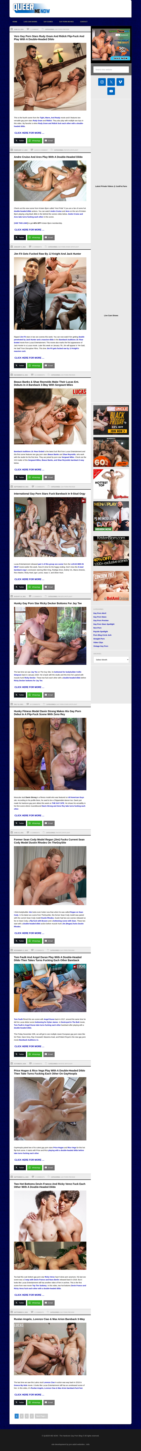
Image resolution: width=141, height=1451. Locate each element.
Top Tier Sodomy (39, 1286)
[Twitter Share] (20, 140)
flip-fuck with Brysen (39, 921)
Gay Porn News (99, 617)
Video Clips (98, 642)
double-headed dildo (22, 211)
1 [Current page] (16, 1416)
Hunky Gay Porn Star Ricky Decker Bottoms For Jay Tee (48, 603)
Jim (30, 912)
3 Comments (39, 487)
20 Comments (35, 704)
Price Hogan (58, 1148)
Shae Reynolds (69, 454)
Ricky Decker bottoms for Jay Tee (28, 681)
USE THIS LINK (20, 223)
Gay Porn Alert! (99, 613)
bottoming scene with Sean (64, 921)
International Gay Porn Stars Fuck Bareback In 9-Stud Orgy (49, 493)
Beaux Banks (53, 454)
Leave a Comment (41, 150)
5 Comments (37, 247)
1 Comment (34, 29)
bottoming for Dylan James (46, 1022)
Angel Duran (49, 1019)
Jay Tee (34, 672)
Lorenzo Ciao (49, 1382)
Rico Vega (72, 1148)
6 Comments (37, 1063)
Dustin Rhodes (47, 918)
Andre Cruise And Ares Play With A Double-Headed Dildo (48, 157)
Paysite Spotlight (71, 150)
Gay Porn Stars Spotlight (68, 247)
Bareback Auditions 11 (28, 1040)
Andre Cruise (56, 211)
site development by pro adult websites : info (70, 1444)
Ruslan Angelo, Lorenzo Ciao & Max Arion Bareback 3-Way (49, 1319)
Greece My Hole (20, 1385)
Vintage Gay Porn (100, 646)
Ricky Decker (30, 678)
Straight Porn (99, 639)
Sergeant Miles (68, 457)
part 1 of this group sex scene (50, 564)
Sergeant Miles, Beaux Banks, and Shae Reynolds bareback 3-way (56, 460)
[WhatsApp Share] (34, 140)
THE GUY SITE (58, 803)
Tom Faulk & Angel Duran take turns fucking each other (37, 1025)
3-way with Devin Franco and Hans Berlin (41, 1280)
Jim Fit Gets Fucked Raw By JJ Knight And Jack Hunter (47, 253)
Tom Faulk (18, 1019)
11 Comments (40, 375)
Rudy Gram (37, 121)
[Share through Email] (49, 140)
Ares (67, 211)
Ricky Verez (50, 1277)
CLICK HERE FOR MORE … (29, 133)
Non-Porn (97, 628)
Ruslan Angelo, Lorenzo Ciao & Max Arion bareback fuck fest (57, 1388)
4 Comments (35, 832)
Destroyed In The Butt (70, 1022)
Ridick (49, 121)
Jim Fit (23, 337)
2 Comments (39, 1177)
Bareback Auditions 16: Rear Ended (29, 451)
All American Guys (76, 797)
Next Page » (41, 1416)
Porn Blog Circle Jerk (102, 635)
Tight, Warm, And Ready (50, 118)
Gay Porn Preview (62, 29)
